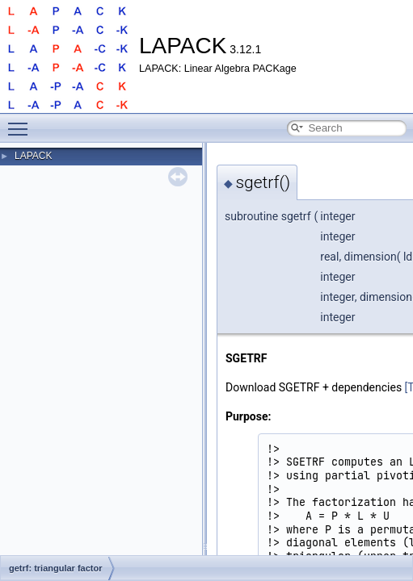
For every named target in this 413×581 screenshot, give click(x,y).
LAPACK (33, 155)
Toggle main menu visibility (22, 122)
